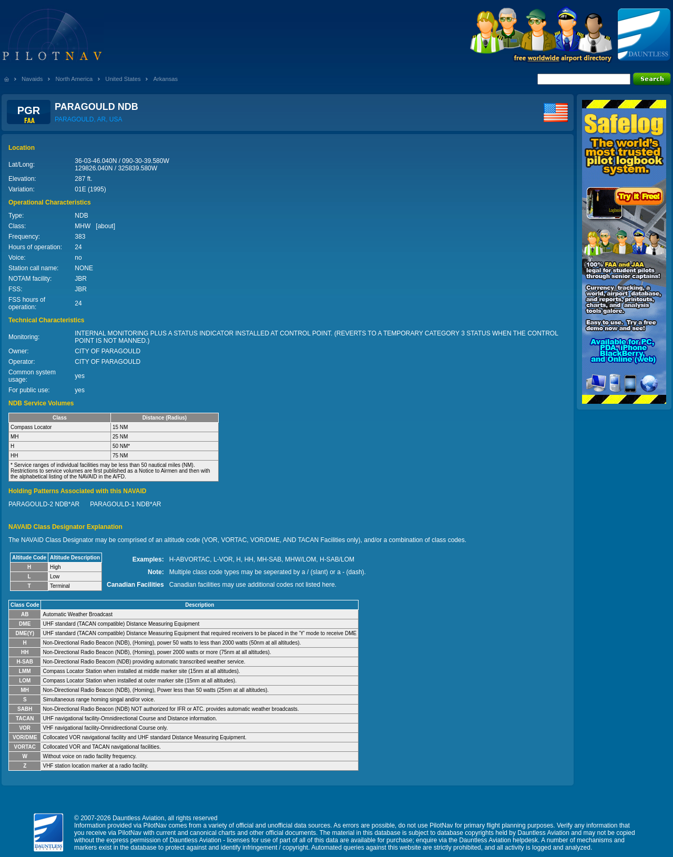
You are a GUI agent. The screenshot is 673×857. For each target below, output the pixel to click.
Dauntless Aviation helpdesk (498, 840)
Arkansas (165, 79)
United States (122, 79)
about (106, 226)
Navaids (32, 79)
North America (74, 79)
